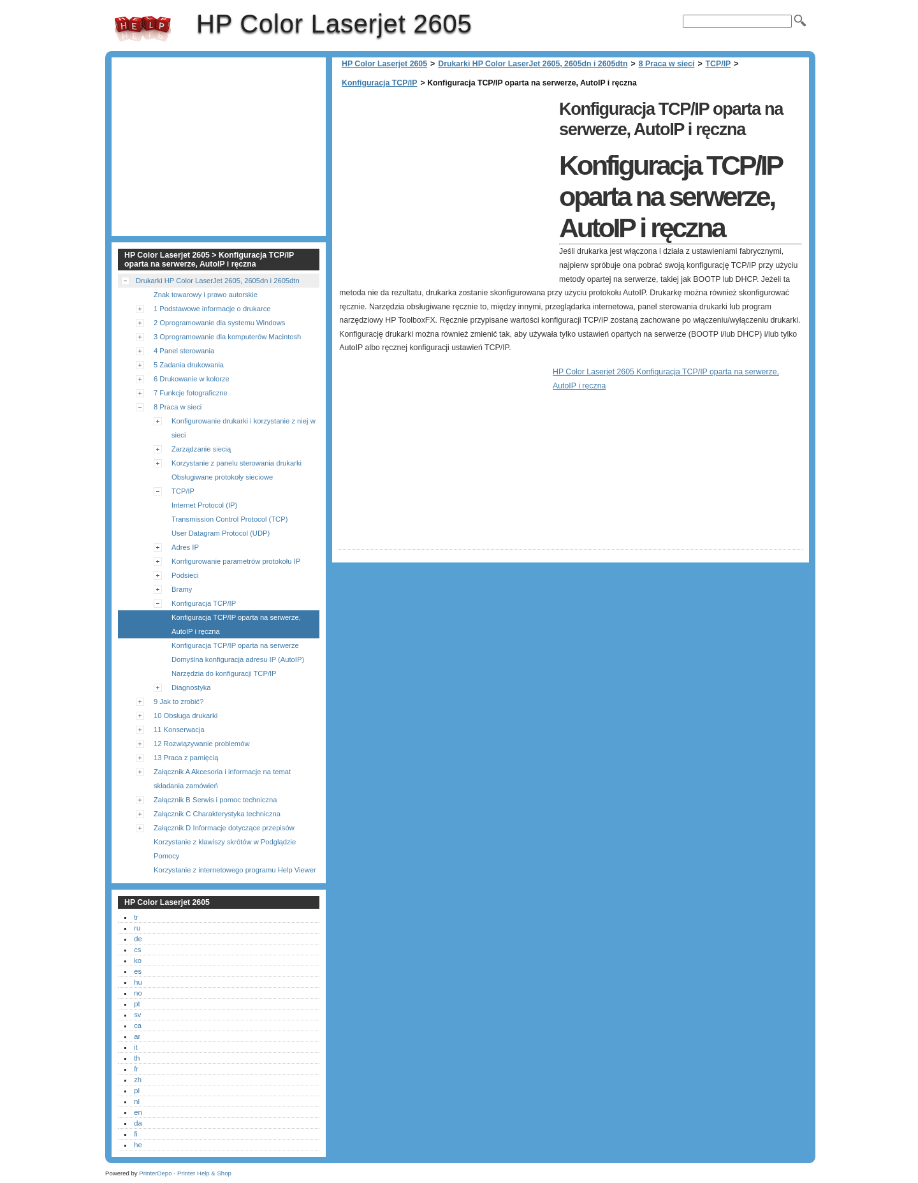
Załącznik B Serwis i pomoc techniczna (215, 800)
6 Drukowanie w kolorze (191, 379)
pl (137, 1090)
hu (138, 982)
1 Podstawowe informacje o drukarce (212, 308)
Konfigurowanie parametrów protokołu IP (235, 561)
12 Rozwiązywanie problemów (201, 743)
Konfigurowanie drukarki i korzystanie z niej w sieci (243, 428)
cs (137, 949)
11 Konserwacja (179, 729)
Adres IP (185, 547)
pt (137, 1004)
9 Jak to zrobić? (178, 701)
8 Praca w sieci (667, 63)
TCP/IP (718, 63)
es (138, 971)
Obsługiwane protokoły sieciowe (222, 477)
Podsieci (184, 575)
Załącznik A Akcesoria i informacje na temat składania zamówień (222, 779)
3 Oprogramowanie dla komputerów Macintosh (227, 337)
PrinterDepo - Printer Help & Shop (185, 1173)
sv (137, 1014)
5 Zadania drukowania (189, 365)
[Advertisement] (446, 185)
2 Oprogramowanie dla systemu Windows (219, 323)
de (138, 939)
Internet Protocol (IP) (204, 505)
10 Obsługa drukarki (185, 715)
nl (137, 1101)
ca (138, 1025)
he (138, 1145)
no (138, 993)
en (138, 1112)
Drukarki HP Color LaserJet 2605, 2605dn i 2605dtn (532, 63)
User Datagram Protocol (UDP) (220, 533)
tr (136, 917)
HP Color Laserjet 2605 (143, 28)
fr (136, 1069)
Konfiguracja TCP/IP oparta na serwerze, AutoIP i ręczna (236, 624)
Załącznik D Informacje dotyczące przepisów (224, 828)
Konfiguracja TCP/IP (380, 82)
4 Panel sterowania (184, 351)
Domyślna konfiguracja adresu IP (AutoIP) (237, 659)
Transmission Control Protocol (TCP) (229, 519)
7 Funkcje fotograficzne (191, 393)
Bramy (181, 589)
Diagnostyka (191, 687)
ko (138, 960)
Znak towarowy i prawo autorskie (206, 294)
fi (136, 1134)
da (138, 1123)
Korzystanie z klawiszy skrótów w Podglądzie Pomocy (225, 849)
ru (137, 928)
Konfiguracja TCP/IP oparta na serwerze (235, 645)
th (137, 1058)
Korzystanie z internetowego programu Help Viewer (235, 870)
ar (137, 1036)
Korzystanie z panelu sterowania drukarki (236, 463)
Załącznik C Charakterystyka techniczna (217, 814)
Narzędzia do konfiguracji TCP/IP (224, 673)
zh (138, 1080)
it (136, 1047)
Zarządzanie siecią (201, 449)
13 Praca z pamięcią (186, 757)
